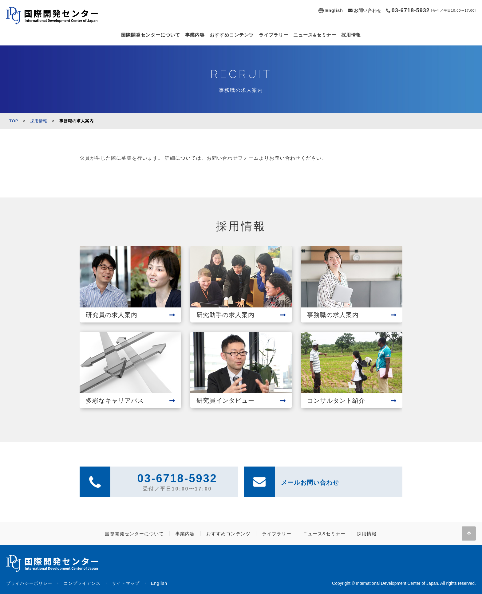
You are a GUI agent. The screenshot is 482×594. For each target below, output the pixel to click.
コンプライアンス (82, 583)
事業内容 (195, 34)
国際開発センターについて (150, 34)
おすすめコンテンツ (232, 34)
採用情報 (351, 34)
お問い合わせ (367, 10)
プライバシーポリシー (29, 583)
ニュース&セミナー (314, 34)
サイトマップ (126, 583)
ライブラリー (273, 34)
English (334, 10)
